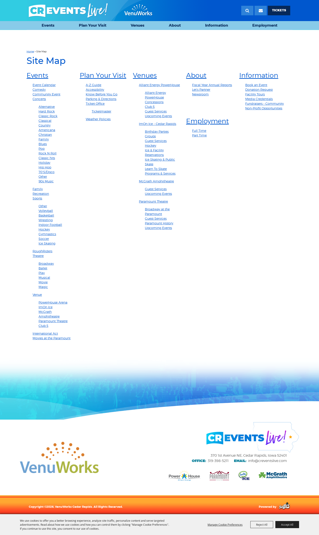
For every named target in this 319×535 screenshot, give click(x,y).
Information (216, 25)
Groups (150, 136)
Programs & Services (160, 173)
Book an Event (256, 85)
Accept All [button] (287, 524)
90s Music (46, 181)
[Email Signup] (261, 10)
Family (44, 139)
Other (43, 176)
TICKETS (279, 10)
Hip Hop (45, 167)
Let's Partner (201, 89)
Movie (43, 282)
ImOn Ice (46, 307)
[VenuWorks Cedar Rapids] (90, 10)
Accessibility (95, 89)
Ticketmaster (101, 111)
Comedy (39, 89)
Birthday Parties (157, 131)
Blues (43, 144)
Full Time (199, 130)
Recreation (41, 193)
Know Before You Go (101, 94)
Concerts (39, 99)
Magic (43, 287)
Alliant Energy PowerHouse (159, 85)
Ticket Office (95, 103)
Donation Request (259, 89)
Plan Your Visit (92, 25)
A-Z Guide (93, 85)
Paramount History (159, 223)
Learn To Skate (156, 169)
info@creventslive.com (267, 461)
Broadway (46, 263)
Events (48, 25)
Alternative (47, 107)
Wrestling (46, 220)
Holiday (44, 162)
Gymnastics (47, 234)
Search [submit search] (247, 10)
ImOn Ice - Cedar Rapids (157, 124)
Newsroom (200, 94)
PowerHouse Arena (53, 302)
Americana (47, 130)
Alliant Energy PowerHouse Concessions (155, 97)
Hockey (44, 229)
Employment (264, 25)
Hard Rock (47, 111)
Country (45, 125)
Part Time (199, 135)
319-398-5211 (218, 461)
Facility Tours (255, 94)
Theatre (38, 256)
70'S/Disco (46, 172)
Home (30, 51)
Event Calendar (44, 85)
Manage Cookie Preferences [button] (225, 524)
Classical (45, 120)
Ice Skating (47, 243)
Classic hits (47, 158)
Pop (42, 148)
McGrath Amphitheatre (156, 181)
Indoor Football (50, 225)
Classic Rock (48, 116)
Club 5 (43, 326)
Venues (137, 25)
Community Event (46, 94)
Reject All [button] (261, 524)
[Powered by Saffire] (284, 506)
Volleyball (46, 211)
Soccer (44, 239)
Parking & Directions (101, 99)
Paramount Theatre (53, 321)
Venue (37, 294)
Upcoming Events (158, 116)
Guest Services (156, 111)
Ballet (43, 268)
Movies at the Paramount (51, 338)
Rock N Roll (47, 153)
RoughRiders (42, 251)
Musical (44, 277)
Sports (37, 198)
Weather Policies (98, 119)
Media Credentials (259, 99)
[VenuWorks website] (59, 457)
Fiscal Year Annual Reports (212, 85)
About (175, 25)
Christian (45, 134)
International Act (45, 333)
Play (42, 273)
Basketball (46, 215)
